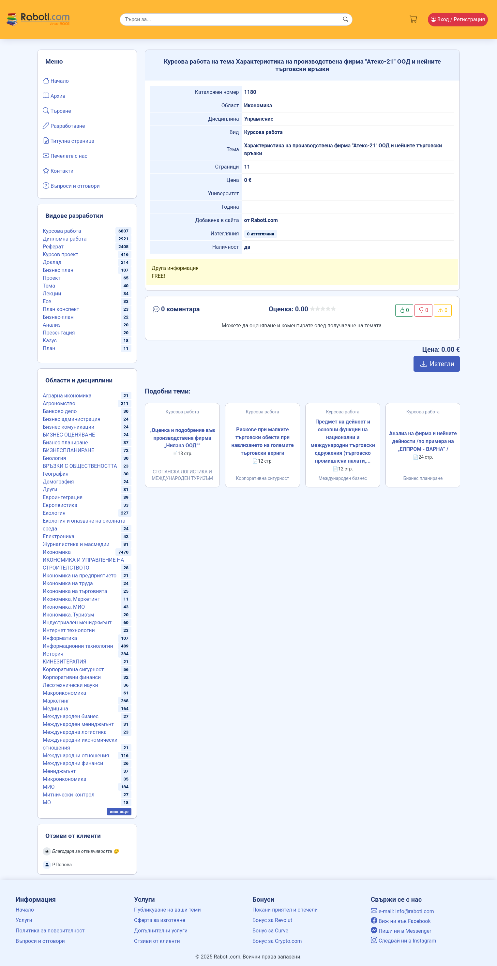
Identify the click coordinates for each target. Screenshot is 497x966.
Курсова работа (62, 231)
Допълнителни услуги (161, 931)
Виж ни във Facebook (401, 921)
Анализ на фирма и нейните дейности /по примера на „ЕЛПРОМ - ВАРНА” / (423, 441)
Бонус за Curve (270, 931)
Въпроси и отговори (71, 185)
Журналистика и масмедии (76, 544)
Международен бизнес (70, 716)
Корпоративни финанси (72, 677)
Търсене (57, 110)
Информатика (60, 638)
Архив (54, 95)
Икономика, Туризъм (68, 615)
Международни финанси (73, 763)
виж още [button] (119, 811)
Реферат (53, 247)
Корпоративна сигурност (73, 669)
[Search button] (345, 19)
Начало (56, 80)
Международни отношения (76, 755)
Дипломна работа (64, 239)
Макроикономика (64, 693)
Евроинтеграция (63, 497)
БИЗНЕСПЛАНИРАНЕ (68, 450)
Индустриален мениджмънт (77, 622)
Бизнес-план (58, 317)
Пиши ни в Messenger (401, 931)
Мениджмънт (59, 771)
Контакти (58, 170)
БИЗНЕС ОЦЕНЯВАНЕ (69, 435)
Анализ (52, 325)
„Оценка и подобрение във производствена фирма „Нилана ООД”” (182, 438)
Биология (54, 458)
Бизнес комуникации (68, 427)
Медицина (55, 709)
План (49, 348)
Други (50, 489)
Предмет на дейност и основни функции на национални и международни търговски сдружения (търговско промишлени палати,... (342, 441)
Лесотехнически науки (70, 685)
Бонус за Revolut (272, 920)
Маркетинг (56, 701)
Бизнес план (58, 270)
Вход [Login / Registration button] (458, 19)
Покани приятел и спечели (285, 910)
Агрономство (59, 403)
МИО (48, 787)
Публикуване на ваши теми (167, 910)
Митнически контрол (69, 795)
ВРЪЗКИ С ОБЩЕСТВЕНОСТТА (80, 466)
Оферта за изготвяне (159, 920)
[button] (200, 310)
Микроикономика (64, 779)
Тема (49, 286)
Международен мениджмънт (78, 724)
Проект (51, 278)
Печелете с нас (65, 155)
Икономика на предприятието (79, 575)
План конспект (61, 309)
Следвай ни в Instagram (403, 941)
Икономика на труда (68, 583)
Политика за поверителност (50, 931)
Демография (58, 482)
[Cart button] (413, 18)
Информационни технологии (78, 646)
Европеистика (60, 505)
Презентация (59, 333)
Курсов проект (60, 254)
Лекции (52, 293)
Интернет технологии (69, 630)
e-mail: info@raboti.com (402, 911)
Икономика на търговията (75, 591)
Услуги (24, 920)
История (53, 654)
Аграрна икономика (67, 396)
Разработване (64, 125)
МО (47, 802)
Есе (47, 301)
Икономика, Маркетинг (71, 599)
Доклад (52, 262)
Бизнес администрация (71, 419)
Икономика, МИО (64, 607)
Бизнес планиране (65, 442)
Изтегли (436, 364)
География (55, 474)
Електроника (58, 536)
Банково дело (60, 411)
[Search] (236, 19)
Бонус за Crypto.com (277, 941)
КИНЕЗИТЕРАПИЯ (64, 662)
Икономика (57, 552)
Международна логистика (75, 732)
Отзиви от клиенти (157, 941)
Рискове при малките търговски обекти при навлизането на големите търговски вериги (262, 441)
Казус (50, 340)
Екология (54, 513)
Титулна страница (68, 140)
